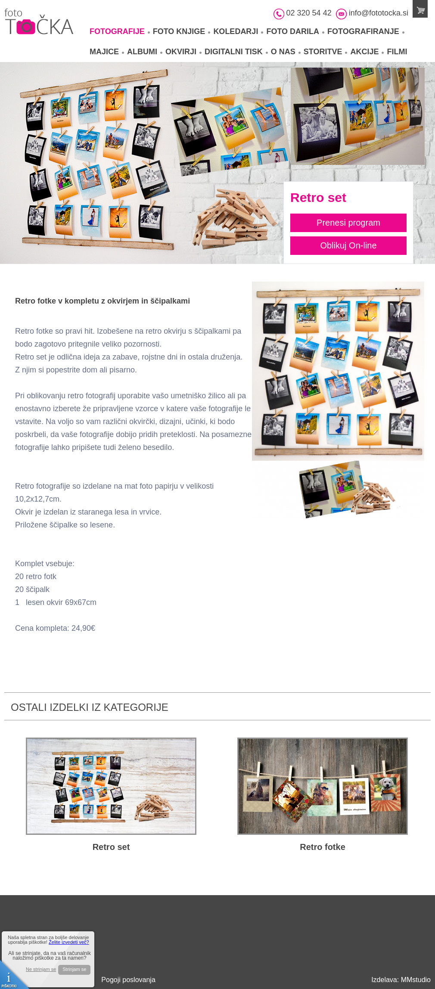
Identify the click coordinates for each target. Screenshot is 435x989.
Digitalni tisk (236, 51)
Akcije (367, 51)
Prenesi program (348, 222)
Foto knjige (182, 31)
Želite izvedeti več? (69, 942)
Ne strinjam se (41, 969)
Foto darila (295, 31)
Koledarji (238, 31)
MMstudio (416, 979)
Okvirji (183, 51)
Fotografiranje (365, 31)
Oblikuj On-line (348, 245)
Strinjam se (74, 969)
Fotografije (120, 31)
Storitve (326, 51)
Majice (107, 51)
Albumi (144, 51)
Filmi (397, 51)
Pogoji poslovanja (128, 979)
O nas (286, 51)
